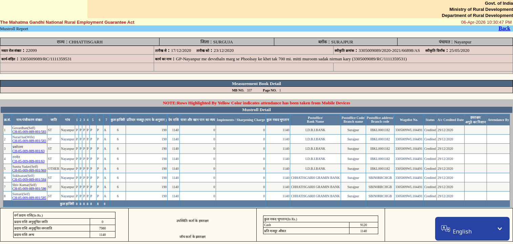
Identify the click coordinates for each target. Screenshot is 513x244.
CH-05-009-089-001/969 (29, 170)
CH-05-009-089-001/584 (29, 179)
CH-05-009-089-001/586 (29, 188)
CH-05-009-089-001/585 (29, 198)
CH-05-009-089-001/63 (29, 151)
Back (504, 28)
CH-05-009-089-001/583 (29, 132)
